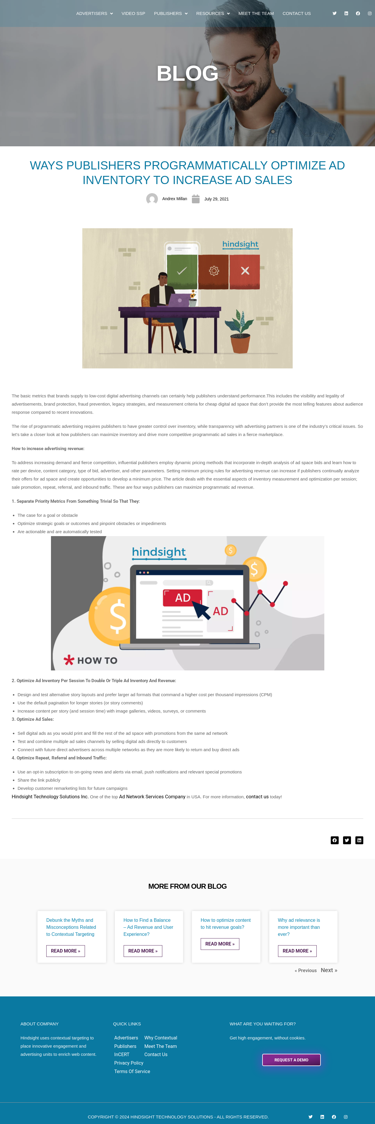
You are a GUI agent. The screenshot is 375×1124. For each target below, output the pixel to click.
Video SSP (133, 13)
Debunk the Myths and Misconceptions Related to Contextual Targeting (71, 926)
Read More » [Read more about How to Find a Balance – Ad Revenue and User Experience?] (143, 950)
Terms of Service (196, 1052)
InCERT (122, 1052)
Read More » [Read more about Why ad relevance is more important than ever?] (297, 950)
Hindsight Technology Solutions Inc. (46, 796)
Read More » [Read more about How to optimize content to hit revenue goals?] (220, 943)
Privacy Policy (193, 1043)
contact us (242, 796)
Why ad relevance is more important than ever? (299, 926)
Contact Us (297, 13)
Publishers (171, 13)
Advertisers (94, 13)
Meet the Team (256, 13)
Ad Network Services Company (141, 796)
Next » (331, 968)
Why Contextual (157, 1035)
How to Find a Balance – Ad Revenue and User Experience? (148, 926)
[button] (335, 840)
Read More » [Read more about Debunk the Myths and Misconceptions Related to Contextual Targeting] (65, 950)
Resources (213, 13)
